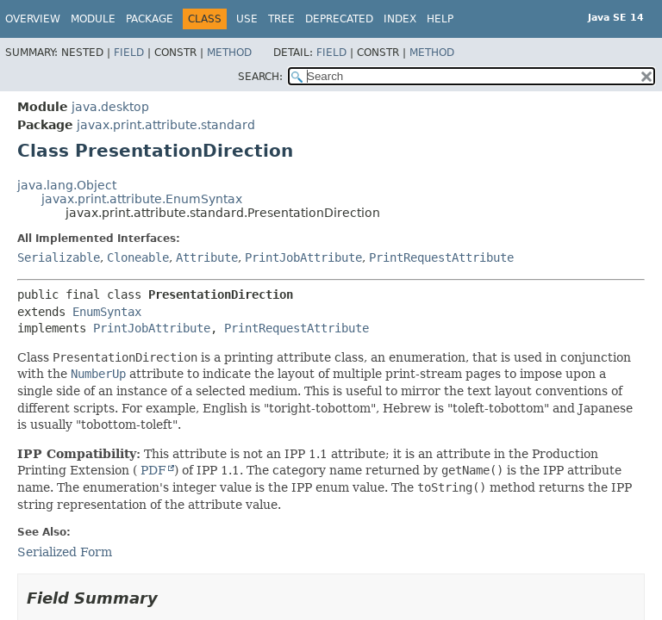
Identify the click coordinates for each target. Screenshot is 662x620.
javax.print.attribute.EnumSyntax (141, 199)
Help (440, 19)
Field (129, 52)
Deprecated (339, 19)
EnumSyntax (106, 312)
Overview (32, 19)
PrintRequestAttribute (441, 257)
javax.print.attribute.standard (166, 125)
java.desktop (110, 107)
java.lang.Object (66, 185)
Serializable (58, 257)
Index (400, 19)
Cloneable (138, 257)
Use (247, 19)
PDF (151, 470)
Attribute (207, 257)
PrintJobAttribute (303, 257)
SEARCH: (260, 77)
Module (93, 19)
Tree (281, 19)
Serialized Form (64, 552)
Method (229, 52)
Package (149, 19)
